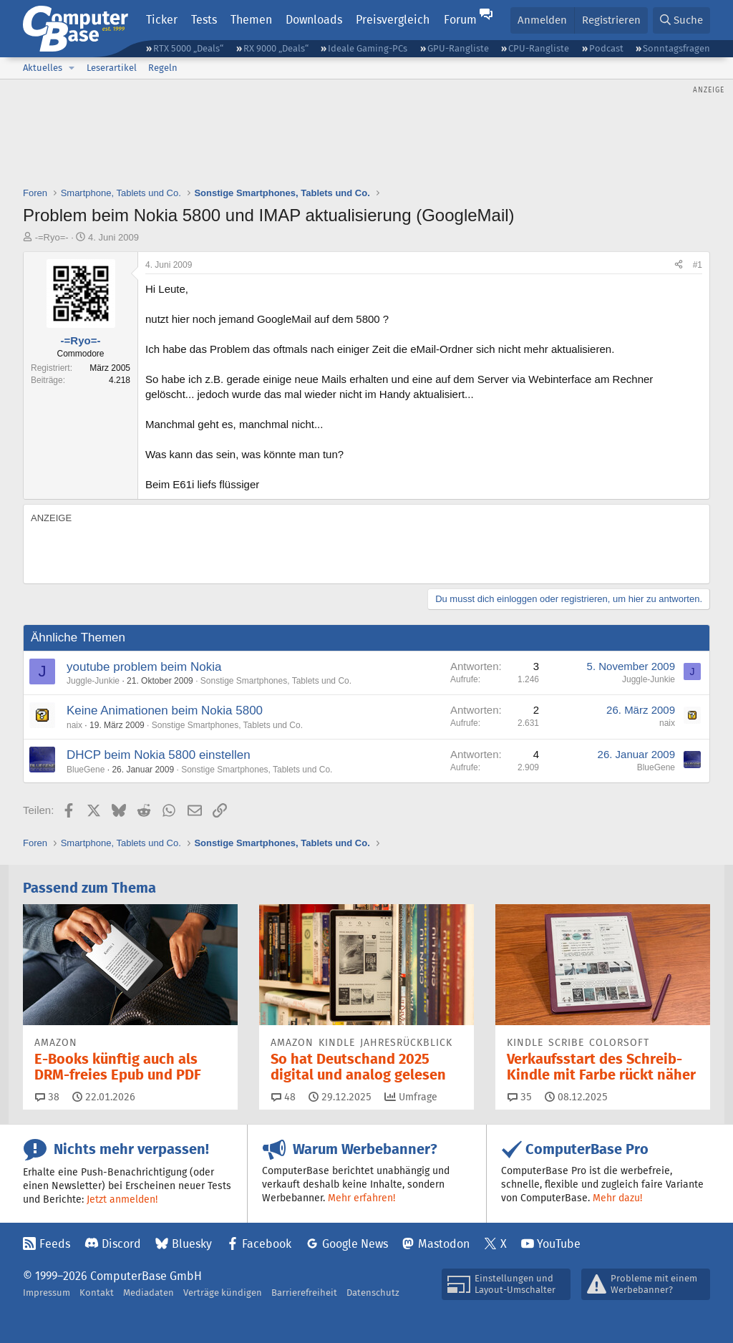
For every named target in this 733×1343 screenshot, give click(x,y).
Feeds (54, 1244)
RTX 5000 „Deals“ (188, 48)
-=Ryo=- (52, 237)
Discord (121, 1244)
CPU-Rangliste (538, 48)
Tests (204, 19)
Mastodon (444, 1244)
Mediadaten (148, 1292)
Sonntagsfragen (676, 48)
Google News (355, 1244)
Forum (460, 19)
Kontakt (96, 1292)
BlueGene (86, 770)
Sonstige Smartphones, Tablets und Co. (275, 681)
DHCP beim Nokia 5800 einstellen (159, 755)
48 (283, 1097)
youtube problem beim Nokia (144, 667)
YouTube (559, 1244)
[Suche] (681, 20)
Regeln (163, 67)
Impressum (46, 1292)
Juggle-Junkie (93, 681)
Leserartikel (112, 67)
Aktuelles (42, 67)
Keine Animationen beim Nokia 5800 (165, 710)
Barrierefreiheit (304, 1292)
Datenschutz (372, 1292)
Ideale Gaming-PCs (367, 48)
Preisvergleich (392, 19)
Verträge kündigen (222, 1292)
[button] (71, 68)
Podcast (606, 48)
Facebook (266, 1244)
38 (47, 1097)
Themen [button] (251, 19)
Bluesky (192, 1244)
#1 (697, 265)
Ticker (162, 19)
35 (520, 1097)
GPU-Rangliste (458, 48)
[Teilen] (678, 265)
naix (74, 725)
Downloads (314, 19)
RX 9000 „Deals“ (276, 48)
